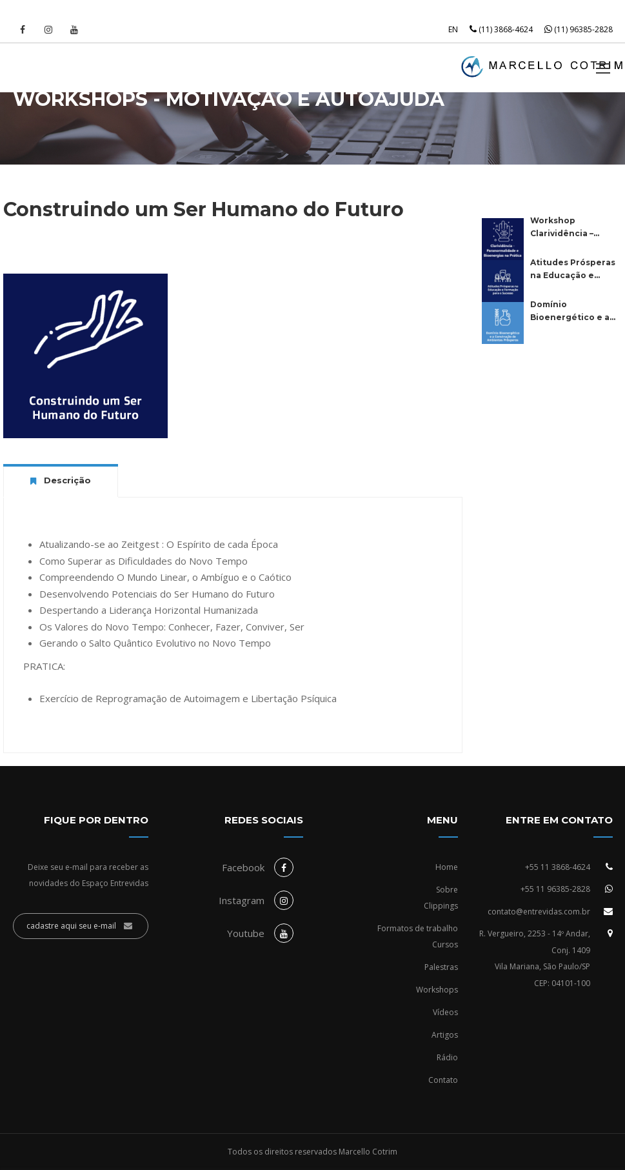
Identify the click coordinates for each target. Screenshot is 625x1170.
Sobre (447, 889)
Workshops (437, 989)
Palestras (441, 967)
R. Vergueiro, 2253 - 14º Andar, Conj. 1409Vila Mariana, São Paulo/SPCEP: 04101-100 (534, 958)
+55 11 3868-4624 (557, 867)
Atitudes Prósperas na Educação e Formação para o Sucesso (572, 269)
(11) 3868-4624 (501, 29)
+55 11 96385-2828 (555, 888)
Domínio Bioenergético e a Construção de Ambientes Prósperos (570, 311)
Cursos (445, 944)
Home (446, 867)
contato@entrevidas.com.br (539, 911)
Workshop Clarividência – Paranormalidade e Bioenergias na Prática (572, 228)
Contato (443, 1079)
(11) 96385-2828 (578, 29)
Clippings (441, 905)
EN (453, 29)
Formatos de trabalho (417, 928)
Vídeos (445, 1012)
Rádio (447, 1057)
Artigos (445, 1034)
